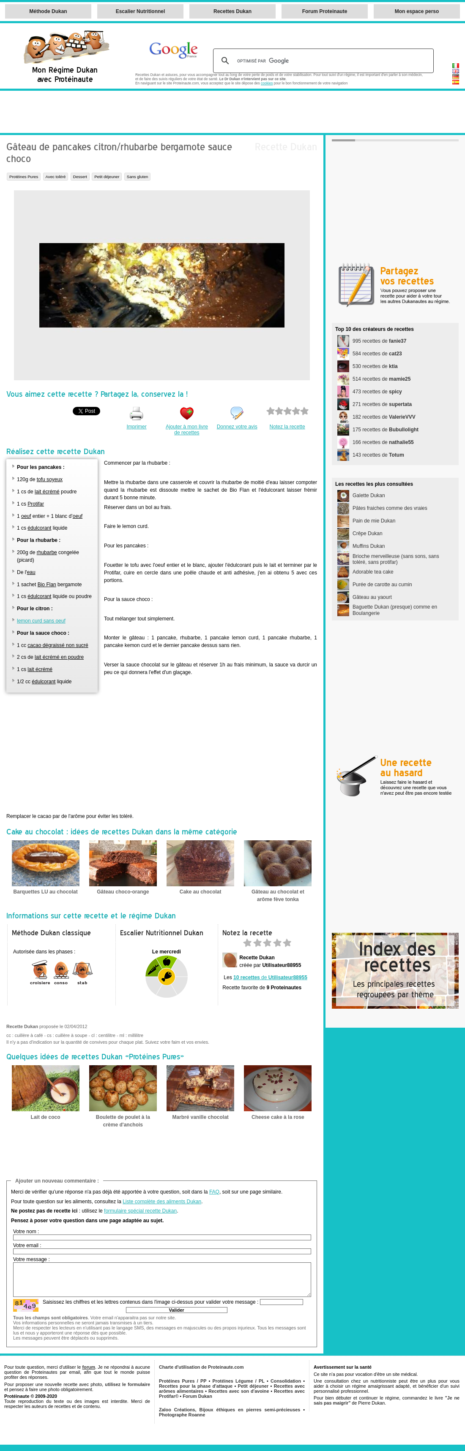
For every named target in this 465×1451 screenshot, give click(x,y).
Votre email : (27, 1245)
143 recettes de (378, 455)
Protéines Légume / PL (239, 1380)
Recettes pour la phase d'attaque (195, 1386)
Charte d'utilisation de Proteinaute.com (201, 1367)
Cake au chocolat (201, 892)
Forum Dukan (197, 1396)
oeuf (26, 516)
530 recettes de (375, 366)
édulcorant (39, 528)
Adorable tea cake (373, 572)
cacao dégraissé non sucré (57, 645)
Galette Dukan (369, 495)
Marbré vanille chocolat (200, 1117)
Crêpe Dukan (368, 533)
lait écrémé (47, 492)
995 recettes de (379, 341)
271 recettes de (382, 404)
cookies (267, 83)
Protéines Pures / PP (182, 1380)
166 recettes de (383, 442)
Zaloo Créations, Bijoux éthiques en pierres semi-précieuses (229, 1409)
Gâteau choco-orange (123, 892)
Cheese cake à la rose (278, 1117)
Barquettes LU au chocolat (46, 892)
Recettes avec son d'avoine (238, 1391)
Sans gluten (137, 176)
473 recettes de (377, 392)
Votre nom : (26, 1231)
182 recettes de (384, 417)
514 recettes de (381, 379)
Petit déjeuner (106, 176)
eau (31, 572)
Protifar (35, 504)
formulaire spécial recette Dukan (140, 1211)
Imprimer (136, 427)
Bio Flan (47, 584)
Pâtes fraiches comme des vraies (390, 508)
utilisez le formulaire (127, 1384)
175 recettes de (385, 430)
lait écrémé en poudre (59, 657)
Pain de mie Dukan (374, 521)
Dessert (80, 176)
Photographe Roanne (182, 1414)
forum (88, 1367)
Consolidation (286, 1380)
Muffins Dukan (369, 546)
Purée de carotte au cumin (382, 584)
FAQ (214, 1192)
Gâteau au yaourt (372, 597)
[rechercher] (322, 61)
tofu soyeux (50, 479)
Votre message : (31, 1259)
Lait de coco (45, 1117)
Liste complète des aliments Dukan (162, 1202)
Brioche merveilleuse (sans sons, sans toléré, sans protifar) (396, 559)
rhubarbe (47, 552)
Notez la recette (287, 427)
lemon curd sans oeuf (41, 621)
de (270, 977)
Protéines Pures (23, 176)
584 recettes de (377, 354)
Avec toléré (56, 176)
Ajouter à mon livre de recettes (187, 430)
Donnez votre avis (237, 427)
